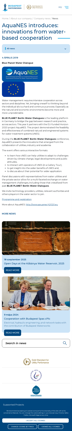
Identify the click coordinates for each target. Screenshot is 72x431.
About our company (21, 18)
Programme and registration (17, 199)
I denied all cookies (50, 427)
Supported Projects (13, 405)
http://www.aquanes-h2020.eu (42, 204)
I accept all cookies (35, 420)
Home (5, 18)
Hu (60, 7)
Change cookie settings (22, 427)
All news (11, 48)
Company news (42, 18)
